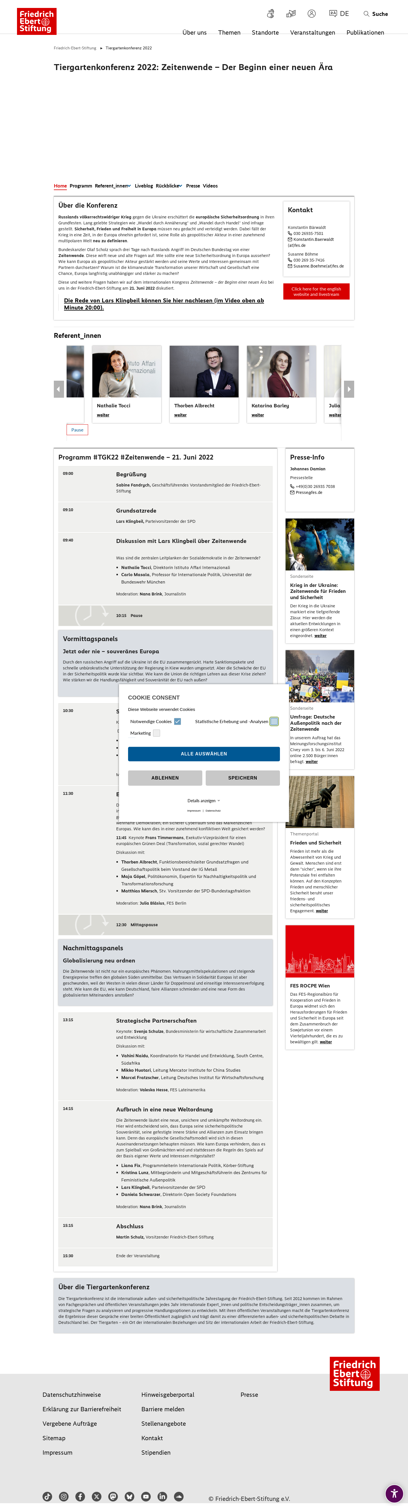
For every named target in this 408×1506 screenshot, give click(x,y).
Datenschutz (213, 810)
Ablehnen (165, 778)
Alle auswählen (204, 753)
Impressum (194, 810)
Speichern (242, 778)
